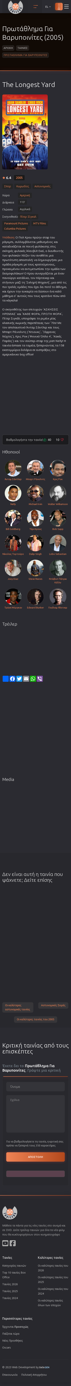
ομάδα (6, 264)
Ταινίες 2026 (10, 1284)
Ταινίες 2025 (10, 1291)
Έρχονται (15, 1326)
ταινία (6, 345)
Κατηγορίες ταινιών (14, 1265)
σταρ (46, 237)
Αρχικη (8, 48)
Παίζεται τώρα (10, 1333)
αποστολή (26, 260)
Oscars (6, 1347)
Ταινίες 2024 (10, 1298)
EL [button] (48, 6)
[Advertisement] (35, 394)
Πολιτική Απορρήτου (34, 1374)
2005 (19, 178)
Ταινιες (22, 48)
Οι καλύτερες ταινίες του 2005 (35, 1019)
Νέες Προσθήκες (12, 1340)
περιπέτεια (34, 323)
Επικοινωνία (9, 1374)
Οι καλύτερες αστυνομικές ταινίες (17, 1007)
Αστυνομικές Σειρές (53, 1005)
